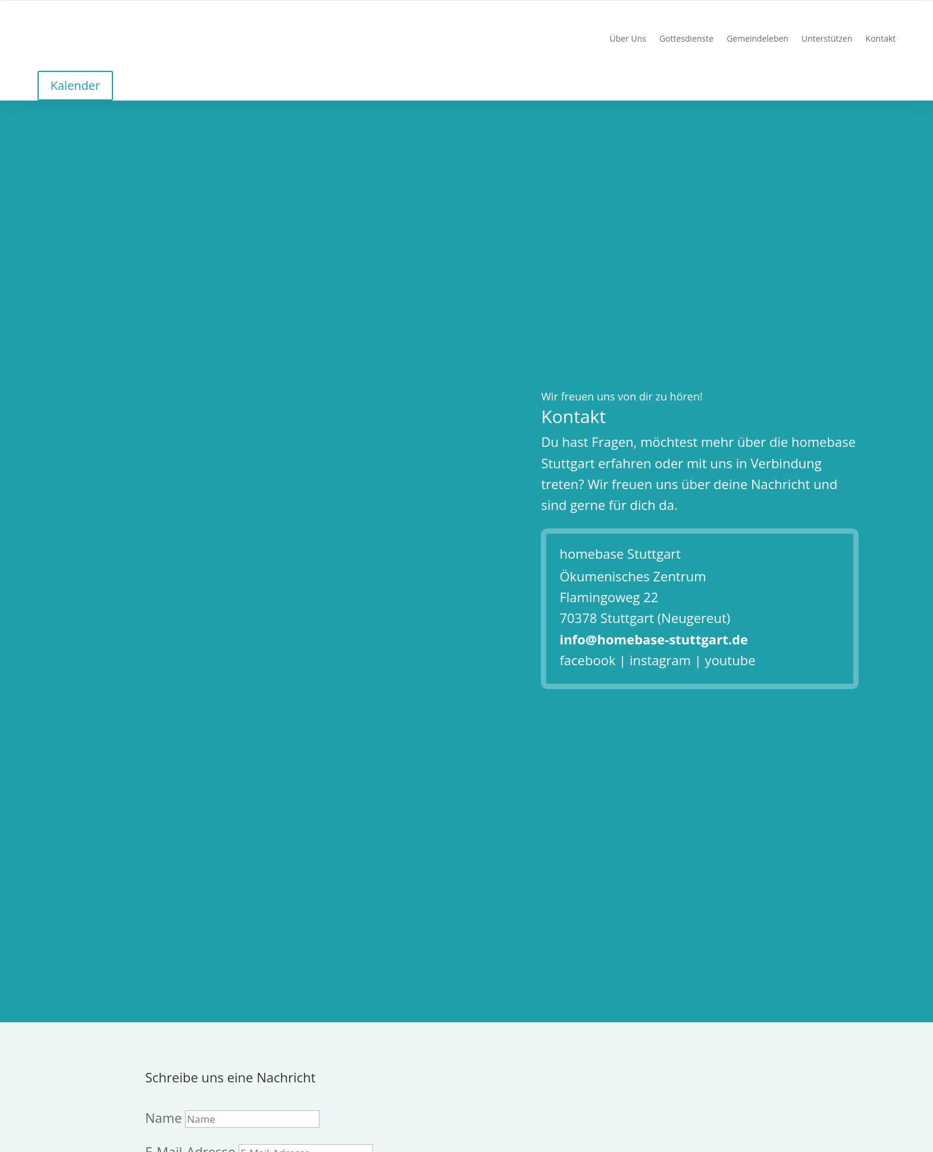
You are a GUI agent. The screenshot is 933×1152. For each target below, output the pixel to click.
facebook (587, 660)
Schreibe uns (589, 717)
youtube (730, 660)
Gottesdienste (686, 39)
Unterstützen (827, 39)
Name (163, 1117)
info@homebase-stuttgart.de (653, 639)
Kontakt (881, 39)
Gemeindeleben (757, 39)
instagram (660, 660)
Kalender (76, 85)
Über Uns (627, 39)
